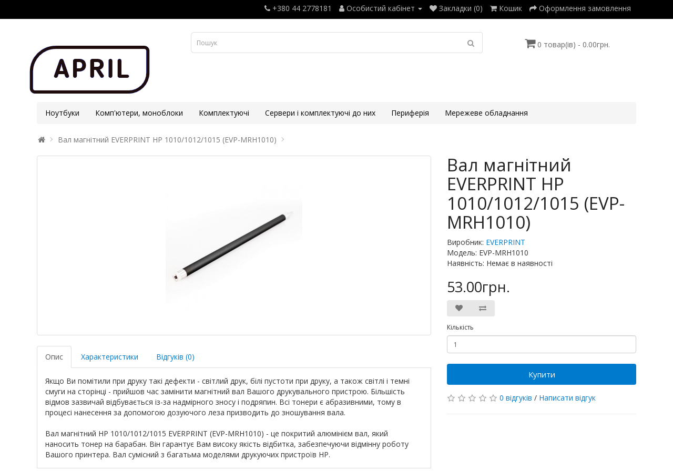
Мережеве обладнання (486, 113)
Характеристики (109, 357)
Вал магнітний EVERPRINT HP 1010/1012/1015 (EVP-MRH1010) (167, 140)
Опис (54, 357)
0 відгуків (515, 398)
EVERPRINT (505, 242)
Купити (541, 374)
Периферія (410, 113)
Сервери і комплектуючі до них (320, 113)
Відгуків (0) (175, 357)
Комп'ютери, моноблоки (139, 113)
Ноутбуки (62, 113)
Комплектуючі (224, 113)
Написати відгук (567, 398)
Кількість (460, 327)
